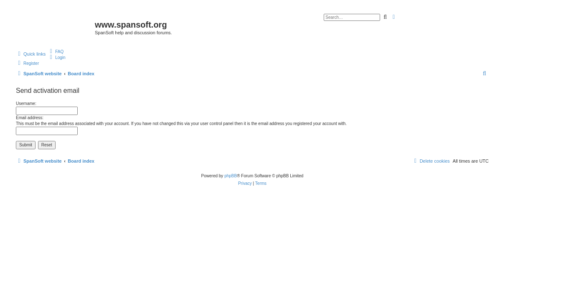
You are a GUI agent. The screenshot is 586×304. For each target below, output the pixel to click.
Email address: (29, 117)
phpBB (230, 176)
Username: (26, 103)
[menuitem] (55, 51)
